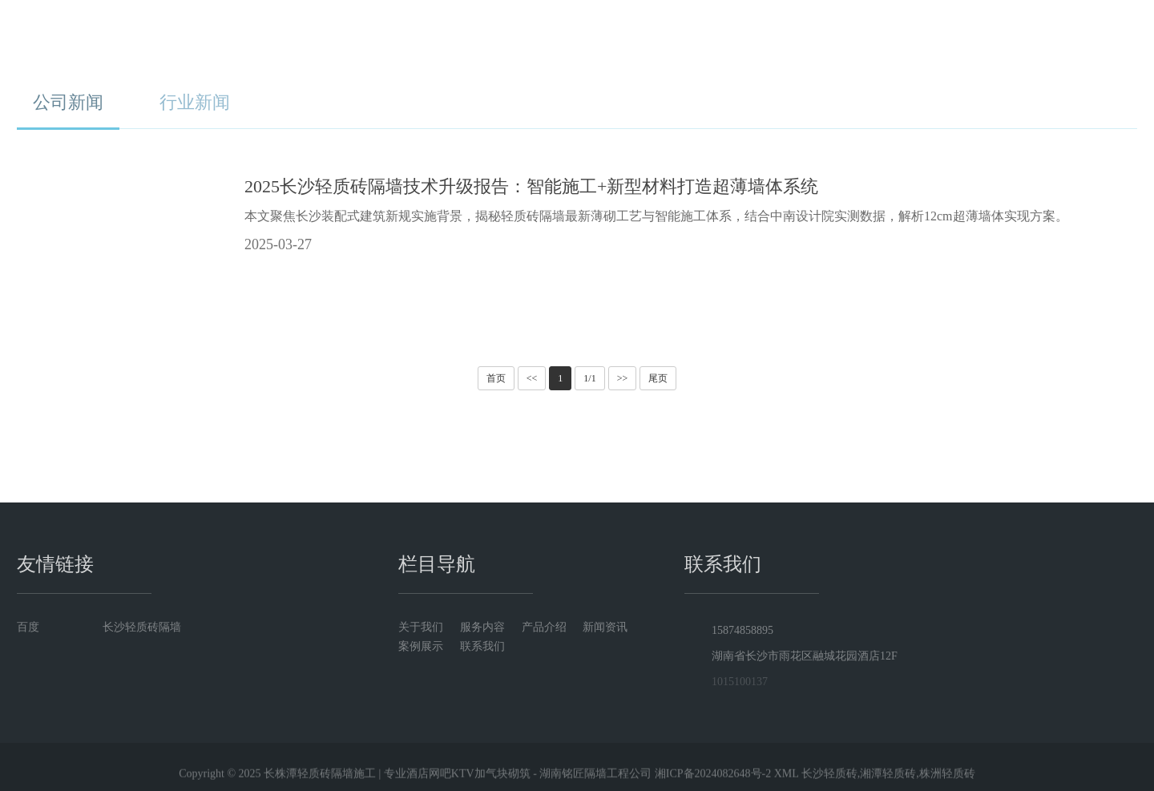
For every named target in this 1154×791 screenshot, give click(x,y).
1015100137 (736, 682)
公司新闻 (68, 102)
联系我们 (940, 39)
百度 (28, 627)
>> (622, 378)
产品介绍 (669, 39)
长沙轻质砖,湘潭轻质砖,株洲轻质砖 (888, 779)
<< (532, 378)
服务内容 (578, 39)
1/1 (589, 378)
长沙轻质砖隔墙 (142, 627)
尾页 (658, 378)
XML (786, 779)
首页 (398, 39)
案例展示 (849, 39)
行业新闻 (194, 102)
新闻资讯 (759, 39)
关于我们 (488, 39)
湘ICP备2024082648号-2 (713, 779)
